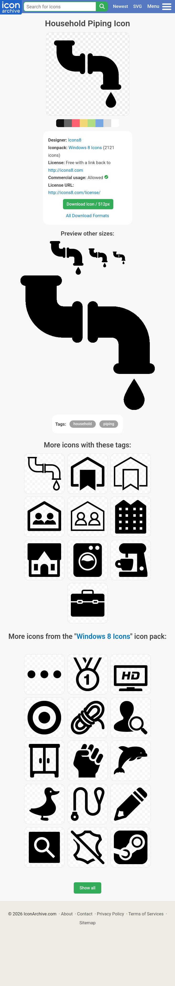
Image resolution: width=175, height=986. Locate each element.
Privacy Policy (110, 913)
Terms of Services (145, 913)
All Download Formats (87, 215)
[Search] (102, 7)
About (67, 913)
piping (108, 423)
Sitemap (87, 922)
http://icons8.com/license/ (74, 192)
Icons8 (74, 140)
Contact (85, 913)
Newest (120, 6)
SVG (137, 6)
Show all (87, 887)
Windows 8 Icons (85, 147)
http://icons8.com (65, 170)
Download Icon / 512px (88, 204)
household (82, 423)
